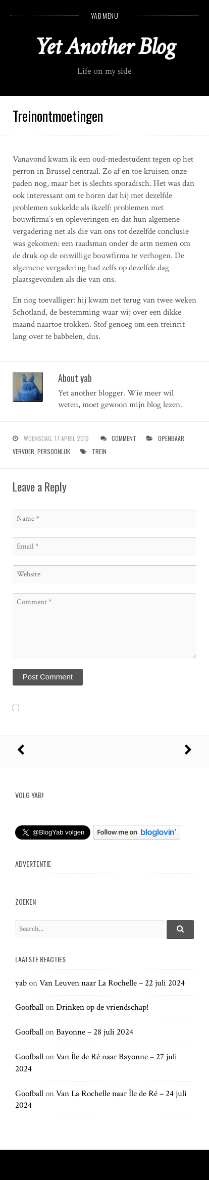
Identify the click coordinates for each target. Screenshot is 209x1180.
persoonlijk (53, 451)
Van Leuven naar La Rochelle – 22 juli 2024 (112, 983)
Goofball (29, 1007)
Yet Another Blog (104, 47)
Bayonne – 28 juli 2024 (94, 1032)
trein (99, 451)
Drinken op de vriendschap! (102, 1007)
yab (21, 983)
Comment (124, 438)
